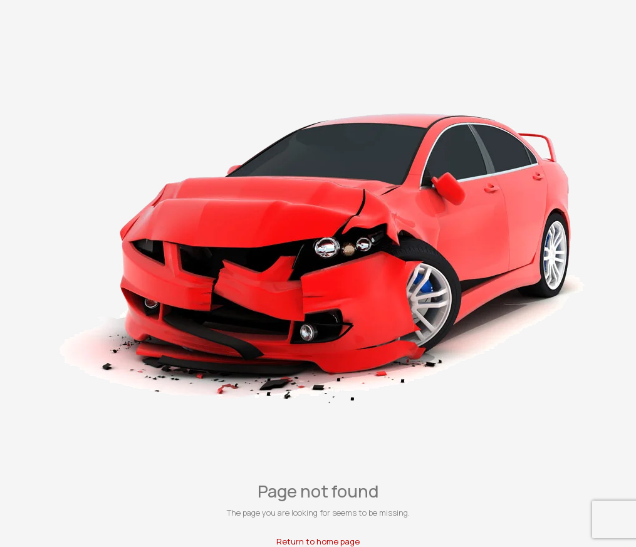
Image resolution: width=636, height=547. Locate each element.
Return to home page (318, 541)
